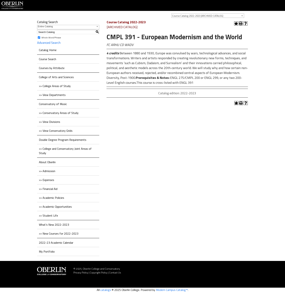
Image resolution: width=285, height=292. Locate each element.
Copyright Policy (98, 272)
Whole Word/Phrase (51, 37)
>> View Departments (52, 95)
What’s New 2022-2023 (54, 224)
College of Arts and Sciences (56, 77)
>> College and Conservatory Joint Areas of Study (65, 150)
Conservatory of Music (53, 104)
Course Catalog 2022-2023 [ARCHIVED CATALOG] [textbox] (197, 16)
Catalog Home (48, 50)
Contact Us (115, 272)
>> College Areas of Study (55, 86)
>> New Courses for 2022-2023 (58, 233)
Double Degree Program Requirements (62, 140)
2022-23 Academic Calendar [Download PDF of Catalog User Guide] (56, 242)
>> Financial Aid (48, 189)
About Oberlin (47, 162)
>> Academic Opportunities (55, 206)
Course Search (47, 59)
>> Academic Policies (51, 198)
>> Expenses (46, 180)
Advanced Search (49, 42)
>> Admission (47, 171)
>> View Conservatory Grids (56, 130)
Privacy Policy (80, 272)
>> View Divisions (49, 122)
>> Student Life (48, 215)
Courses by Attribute (52, 68)
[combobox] (207, 15)
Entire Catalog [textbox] (45, 26)
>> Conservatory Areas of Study (59, 113)
